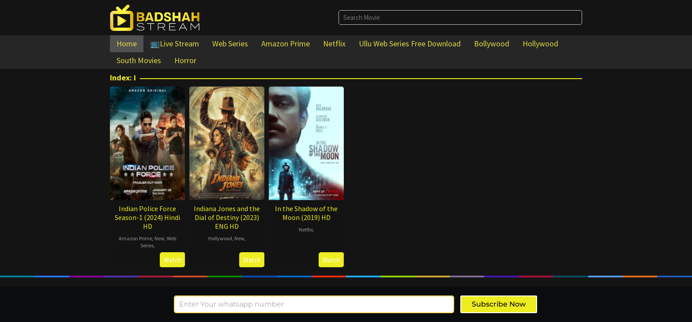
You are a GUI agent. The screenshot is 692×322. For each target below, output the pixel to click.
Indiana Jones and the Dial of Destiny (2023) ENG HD (227, 217)
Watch (172, 260)
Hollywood (220, 238)
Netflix (306, 229)
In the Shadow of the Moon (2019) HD (306, 213)
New (159, 238)
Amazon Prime (135, 238)
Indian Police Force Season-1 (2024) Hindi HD (147, 217)
